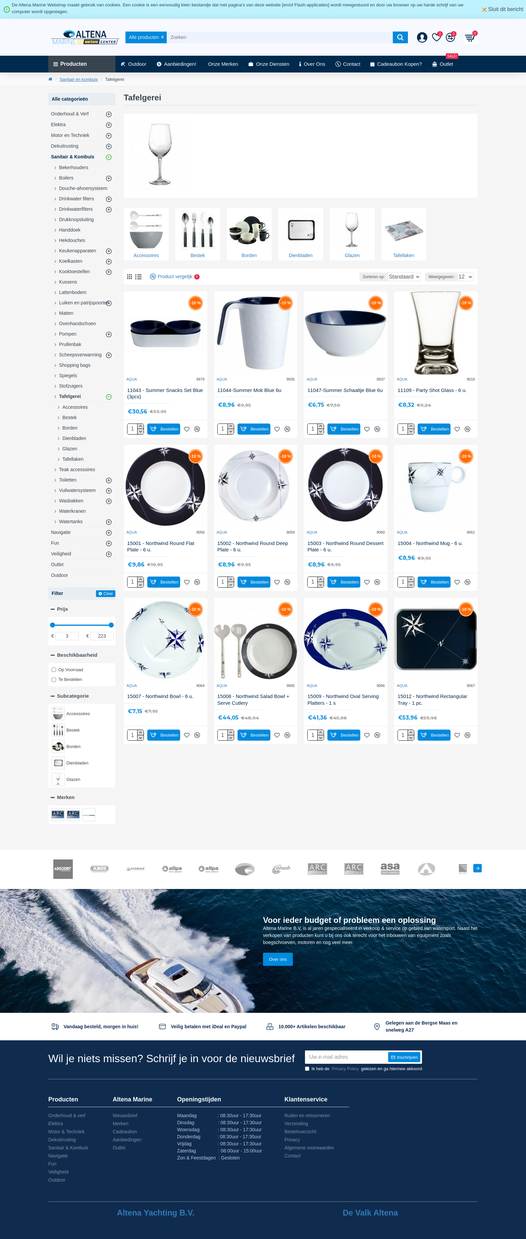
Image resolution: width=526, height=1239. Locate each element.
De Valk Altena (370, 1212)
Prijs (62, 609)
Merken (66, 797)
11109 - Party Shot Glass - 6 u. (432, 390)
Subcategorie (73, 696)
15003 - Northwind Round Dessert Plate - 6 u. (345, 546)
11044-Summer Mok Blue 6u (249, 390)
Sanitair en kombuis (79, 79)
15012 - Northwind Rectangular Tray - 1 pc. (432, 699)
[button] (477, 855)
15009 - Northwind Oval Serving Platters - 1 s (343, 699)
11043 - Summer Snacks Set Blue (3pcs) (165, 393)
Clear (108, 593)
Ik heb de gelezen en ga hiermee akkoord (363, 1068)
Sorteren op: (351, 277)
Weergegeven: (437, 277)
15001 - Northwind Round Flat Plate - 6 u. (160, 546)
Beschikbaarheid (77, 655)
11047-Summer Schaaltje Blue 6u (344, 390)
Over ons (278, 945)
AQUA (131, 379)
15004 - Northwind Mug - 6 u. (430, 543)
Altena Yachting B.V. (156, 1212)
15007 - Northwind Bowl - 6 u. (160, 696)
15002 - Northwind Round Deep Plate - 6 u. (252, 546)
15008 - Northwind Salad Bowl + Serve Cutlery (253, 699)
